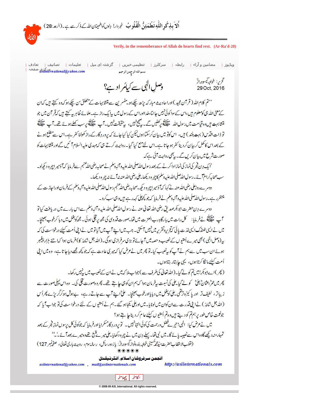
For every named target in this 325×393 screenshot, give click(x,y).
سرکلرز (160, 65)
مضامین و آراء (204, 65)
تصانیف (53, 65)
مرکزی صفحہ (39, 69)
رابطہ (179, 65)
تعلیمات (75, 65)
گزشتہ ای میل (101, 65)
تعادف (33, 65)
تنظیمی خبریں (133, 65)
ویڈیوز (229, 65)
